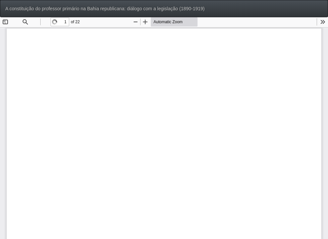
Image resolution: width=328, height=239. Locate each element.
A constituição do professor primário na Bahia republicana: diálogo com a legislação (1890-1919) (105, 8)
